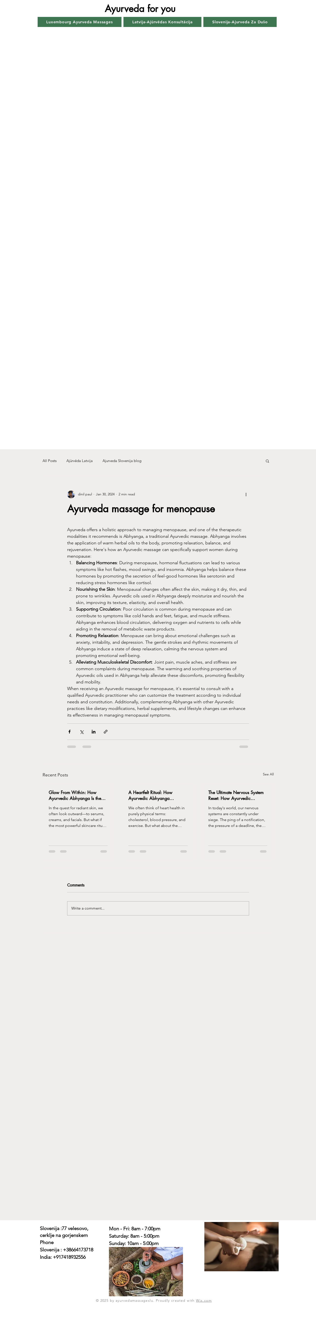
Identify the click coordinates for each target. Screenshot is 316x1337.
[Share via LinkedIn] (93, 731)
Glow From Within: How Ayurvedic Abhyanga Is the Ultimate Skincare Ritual (75, 795)
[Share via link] (105, 731)
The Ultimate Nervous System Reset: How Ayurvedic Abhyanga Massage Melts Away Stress (236, 795)
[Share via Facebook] (69, 731)
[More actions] (246, 494)
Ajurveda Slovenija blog (122, 460)
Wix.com (204, 1300)
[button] (267, 461)
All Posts (50, 460)
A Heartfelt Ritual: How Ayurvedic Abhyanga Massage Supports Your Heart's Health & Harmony (157, 795)
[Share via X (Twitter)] (81, 731)
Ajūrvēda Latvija (79, 460)
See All (268, 774)
